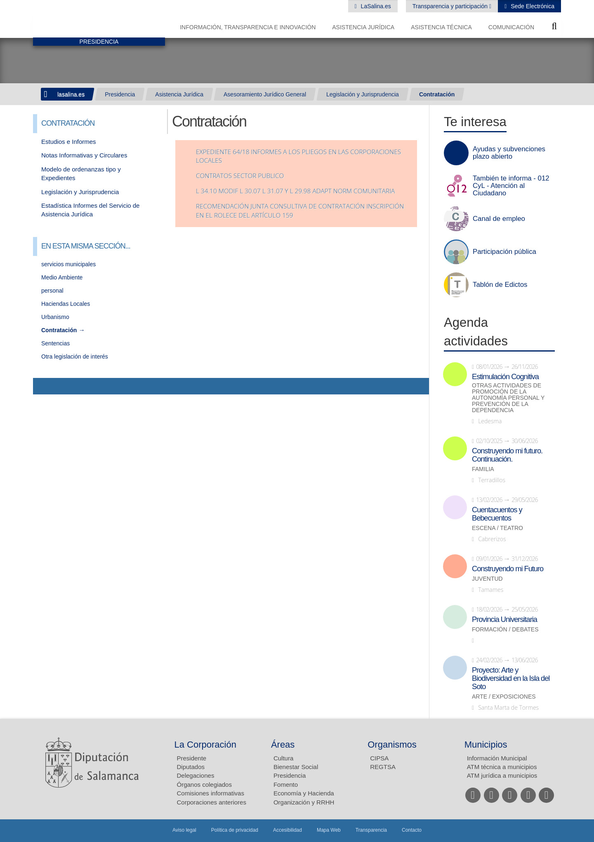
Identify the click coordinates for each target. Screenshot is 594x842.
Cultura (283, 758)
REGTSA (383, 766)
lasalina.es (71, 94)
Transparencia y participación (450, 6)
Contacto (412, 830)
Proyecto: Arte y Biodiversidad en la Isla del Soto (510, 678)
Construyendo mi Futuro (507, 569)
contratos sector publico (240, 175)
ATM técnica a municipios (502, 766)
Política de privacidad (234, 830)
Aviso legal (184, 830)
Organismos (392, 744)
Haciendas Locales (65, 303)
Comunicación (511, 27)
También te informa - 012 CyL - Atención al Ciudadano (511, 186)
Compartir (43, 386)
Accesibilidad (287, 830)
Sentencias (55, 343)
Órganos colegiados (204, 784)
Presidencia (120, 94)
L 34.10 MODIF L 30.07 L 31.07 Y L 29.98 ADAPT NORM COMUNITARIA (295, 191)
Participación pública (504, 252)
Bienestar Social (295, 766)
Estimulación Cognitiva (505, 377)
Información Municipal (497, 758)
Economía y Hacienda (303, 793)
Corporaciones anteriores (211, 802)
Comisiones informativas (210, 793)
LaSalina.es (375, 6)
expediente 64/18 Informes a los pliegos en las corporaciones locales (298, 156)
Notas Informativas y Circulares (84, 155)
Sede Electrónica (531, 6)
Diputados (191, 766)
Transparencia (371, 830)
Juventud (487, 579)
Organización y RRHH (304, 802)
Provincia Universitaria (504, 619)
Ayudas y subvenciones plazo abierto (509, 152)
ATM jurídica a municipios (502, 775)
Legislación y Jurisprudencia (362, 94)
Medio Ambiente (61, 277)
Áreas (283, 744)
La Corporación (205, 744)
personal (52, 290)
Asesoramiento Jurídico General (265, 94)
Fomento (285, 784)
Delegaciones (195, 775)
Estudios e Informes (68, 141)
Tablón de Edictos (500, 284)
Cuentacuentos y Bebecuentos (497, 514)
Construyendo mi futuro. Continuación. (507, 455)
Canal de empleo (499, 219)
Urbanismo (55, 317)
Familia (483, 469)
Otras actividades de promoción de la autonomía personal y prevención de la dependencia (508, 397)
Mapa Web (329, 830)
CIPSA (379, 758)
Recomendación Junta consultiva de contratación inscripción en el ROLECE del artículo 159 (300, 211)
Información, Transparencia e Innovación (248, 27)
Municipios (485, 744)
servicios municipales (68, 264)
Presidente (192, 758)
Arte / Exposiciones (504, 697)
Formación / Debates (505, 629)
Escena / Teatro (497, 528)
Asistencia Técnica (441, 27)
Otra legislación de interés (74, 356)
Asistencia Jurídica (363, 27)
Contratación (437, 94)
